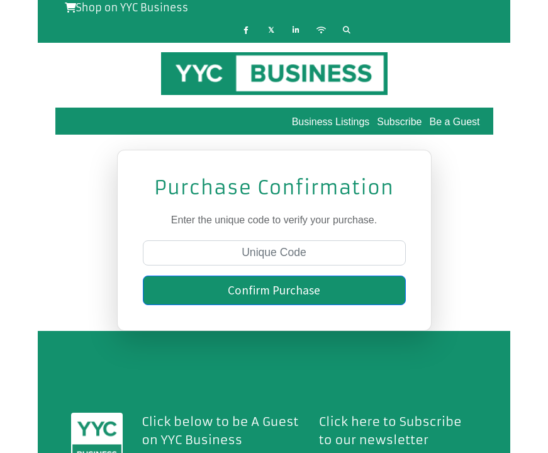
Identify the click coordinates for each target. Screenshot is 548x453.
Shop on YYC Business (127, 7)
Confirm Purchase (274, 290)
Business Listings (331, 121)
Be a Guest (454, 121)
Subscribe (399, 121)
